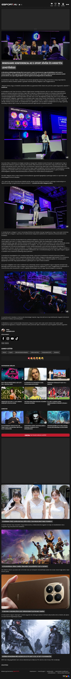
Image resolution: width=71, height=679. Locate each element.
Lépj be (27, 435)
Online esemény (35, 352)
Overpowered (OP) (46, 352)
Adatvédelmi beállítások (61, 671)
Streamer (56, 352)
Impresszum (33, 671)
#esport (3, 343)
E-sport (10, 352)
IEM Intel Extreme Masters (22, 352)
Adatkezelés (50, 671)
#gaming (7, 343)
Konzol (4, 352)
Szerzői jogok (41, 671)
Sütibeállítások (51, 673)
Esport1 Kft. (16, 671)
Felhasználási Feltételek (63, 673)
